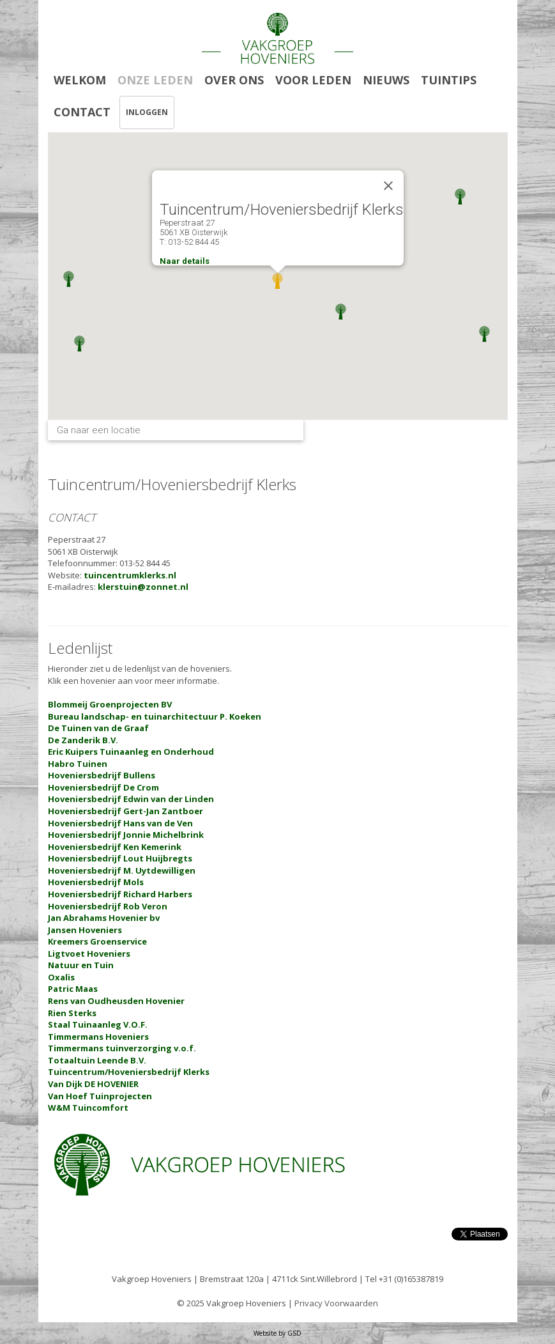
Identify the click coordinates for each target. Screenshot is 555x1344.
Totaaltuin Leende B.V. (97, 1060)
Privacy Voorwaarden (336, 1303)
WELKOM (80, 80)
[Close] (388, 186)
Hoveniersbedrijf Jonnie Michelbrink (126, 834)
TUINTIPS (448, 80)
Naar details (184, 261)
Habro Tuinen (77, 763)
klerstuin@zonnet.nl (143, 586)
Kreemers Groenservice (97, 941)
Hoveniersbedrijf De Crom (103, 787)
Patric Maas (73, 988)
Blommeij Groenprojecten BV (110, 704)
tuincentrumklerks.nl (130, 575)
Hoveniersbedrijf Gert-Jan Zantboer (125, 811)
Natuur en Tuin (81, 965)
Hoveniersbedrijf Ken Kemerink (114, 847)
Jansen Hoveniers (85, 930)
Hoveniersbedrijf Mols (96, 882)
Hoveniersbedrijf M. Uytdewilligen (121, 870)
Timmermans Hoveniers (98, 1036)
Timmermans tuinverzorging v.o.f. (122, 1048)
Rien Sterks (72, 1013)
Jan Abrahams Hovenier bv (104, 917)
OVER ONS (234, 80)
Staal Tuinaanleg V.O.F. (98, 1024)
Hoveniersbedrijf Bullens (101, 775)
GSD (294, 1333)
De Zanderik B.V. (83, 740)
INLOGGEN (147, 112)
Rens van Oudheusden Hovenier (116, 1001)
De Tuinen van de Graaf (98, 728)
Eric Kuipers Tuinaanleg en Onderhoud (131, 751)
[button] (69, 279)
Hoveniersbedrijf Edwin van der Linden (131, 799)
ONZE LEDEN (155, 80)
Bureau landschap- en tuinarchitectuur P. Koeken (154, 716)
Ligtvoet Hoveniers (89, 953)
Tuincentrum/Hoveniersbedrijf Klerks (128, 1072)
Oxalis (61, 977)
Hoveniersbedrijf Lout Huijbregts (120, 858)
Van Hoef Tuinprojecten (100, 1096)
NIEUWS (386, 80)
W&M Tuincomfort (88, 1107)
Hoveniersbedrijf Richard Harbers (120, 894)
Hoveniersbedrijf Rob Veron (107, 906)
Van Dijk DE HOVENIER (93, 1084)
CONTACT (82, 112)
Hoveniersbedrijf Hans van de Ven (120, 823)
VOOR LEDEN (313, 80)
